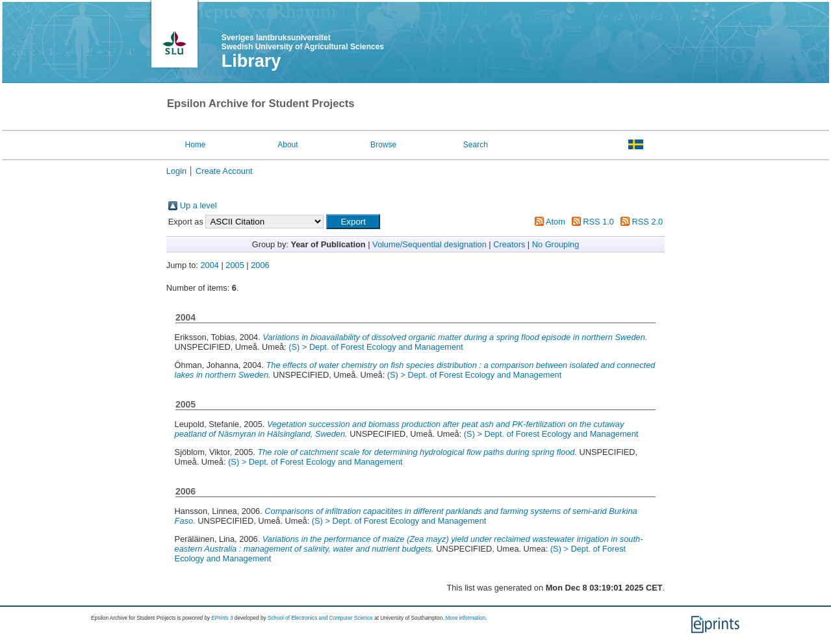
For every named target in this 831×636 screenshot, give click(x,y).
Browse (383, 144)
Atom (555, 221)
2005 (234, 265)
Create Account (224, 171)
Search (475, 144)
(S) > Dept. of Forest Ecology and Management (375, 347)
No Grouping (556, 244)
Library (251, 61)
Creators (509, 244)
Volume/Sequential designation (429, 244)
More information (465, 618)
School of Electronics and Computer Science (320, 618)
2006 (260, 265)
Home (195, 144)
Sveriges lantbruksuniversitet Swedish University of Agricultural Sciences (303, 42)
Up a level (198, 205)
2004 (209, 265)
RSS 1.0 (598, 221)
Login (176, 171)
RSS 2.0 (647, 221)
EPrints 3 (222, 618)
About (287, 144)
